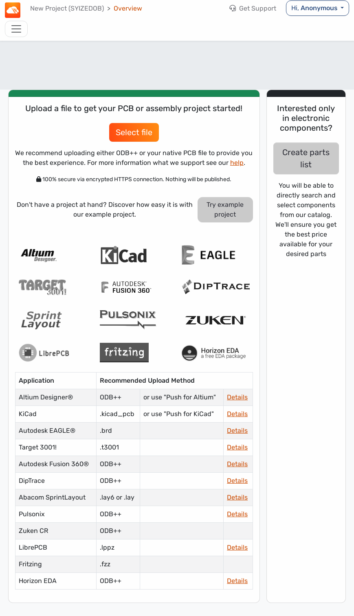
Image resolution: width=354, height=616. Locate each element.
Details (237, 397)
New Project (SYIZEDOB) (67, 8)
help (237, 163)
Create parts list (306, 158)
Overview (128, 8)
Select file (134, 132)
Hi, (315, 8)
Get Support (252, 8)
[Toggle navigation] (16, 29)
